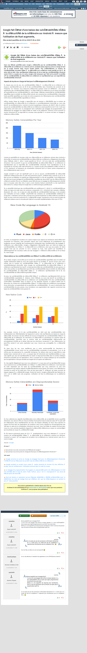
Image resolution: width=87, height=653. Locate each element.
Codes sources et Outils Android (61, 8)
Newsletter (39, 1)
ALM (33, 4)
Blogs (26, 1)
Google (11, 443)
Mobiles (77, 4)
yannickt (11, 572)
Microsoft (38, 4)
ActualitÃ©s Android (8, 8)
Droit (60, 1)
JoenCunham (11, 557)
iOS (51, 6)
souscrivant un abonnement (38, 488)
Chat (32, 1)
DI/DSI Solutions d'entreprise (16, 4)
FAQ (21, 1)
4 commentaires (34, 43)
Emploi (47, 1)
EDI (54, 4)
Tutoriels (15, 1)
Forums (8, 1)
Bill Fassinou (24, 43)
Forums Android (19, 8)
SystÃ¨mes (83, 4)
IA (29, 4)
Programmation (60, 4)
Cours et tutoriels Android (30, 8)
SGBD (67, 4)
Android (46, 6)
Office (72, 4)
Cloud (26, 4)
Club (65, 1)
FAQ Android (41, 8)
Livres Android (48, 8)
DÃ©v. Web (49, 4)
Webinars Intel (74, 8)
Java (43, 4)
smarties (12, 521)
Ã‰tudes (54, 1)
